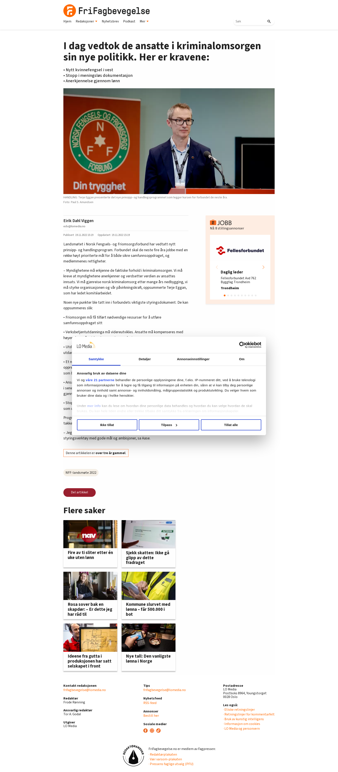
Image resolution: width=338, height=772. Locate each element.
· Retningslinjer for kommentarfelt (249, 714)
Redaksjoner (86, 21)
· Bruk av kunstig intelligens (243, 719)
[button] (263, 267)
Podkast (129, 21)
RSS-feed (149, 703)
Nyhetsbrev (110, 21)
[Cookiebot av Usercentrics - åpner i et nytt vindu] (242, 345)
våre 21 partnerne (100, 380)
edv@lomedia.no (74, 226)
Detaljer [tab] (145, 359)
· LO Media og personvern (241, 728)
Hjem (67, 21)
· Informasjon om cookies (241, 723)
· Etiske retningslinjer (239, 709)
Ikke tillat (107, 425)
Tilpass (169, 425)
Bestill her (151, 715)
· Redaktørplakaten (163, 754)
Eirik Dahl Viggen (78, 221)
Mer (144, 21)
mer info (94, 406)
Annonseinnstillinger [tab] (193, 359)
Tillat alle (231, 425)
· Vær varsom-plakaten (165, 759)
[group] (240, 267)
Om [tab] (241, 359)
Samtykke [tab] (96, 359)
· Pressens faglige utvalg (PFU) (171, 764)
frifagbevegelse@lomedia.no (84, 690)
